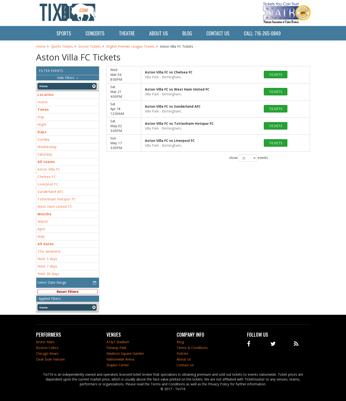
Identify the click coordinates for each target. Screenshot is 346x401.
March (42, 221)
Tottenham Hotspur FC (56, 199)
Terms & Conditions (192, 347)
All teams (46, 161)
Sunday (43, 139)
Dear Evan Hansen (50, 359)
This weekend (48, 251)
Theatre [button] (127, 33)
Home (42, 102)
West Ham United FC (54, 206)
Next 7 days (47, 266)
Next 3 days (47, 258)
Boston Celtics (47, 347)
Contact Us (217, 33)
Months (44, 214)
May (41, 236)
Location (45, 94)
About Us (158, 33)
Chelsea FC (46, 176)
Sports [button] (63, 33)
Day (40, 117)
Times (43, 109)
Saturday (44, 154)
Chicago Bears (47, 353)
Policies (182, 353)
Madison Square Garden (125, 353)
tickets (275, 74)
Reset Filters (68, 291)
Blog (187, 33)
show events (248, 158)
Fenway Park (116, 347)
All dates (45, 244)
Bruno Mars (45, 342)
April (41, 229)
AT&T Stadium (117, 342)
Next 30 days (48, 273)
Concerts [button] (95, 33)
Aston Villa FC (48, 169)
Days (41, 132)
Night (42, 124)
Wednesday (47, 147)
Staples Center (117, 365)
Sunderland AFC (50, 191)
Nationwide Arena (120, 359)
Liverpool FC (47, 184)
